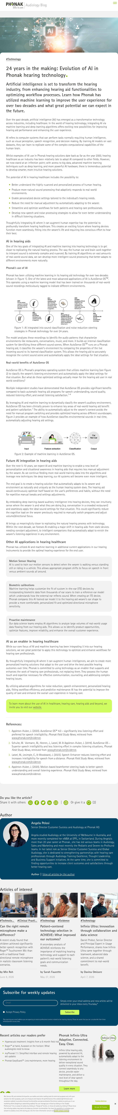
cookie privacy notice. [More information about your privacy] (61, 1111)
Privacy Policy (19, 1012)
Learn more (69, 1089)
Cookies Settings (101, 1101)
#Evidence (64, 921)
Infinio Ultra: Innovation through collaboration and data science (99, 931)
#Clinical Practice (27, 921)
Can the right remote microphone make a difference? (14, 931)
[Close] (115, 1104)
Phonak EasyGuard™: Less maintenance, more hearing (30, 1061)
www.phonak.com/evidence (26, 738)
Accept (7, 1012)
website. (37, 707)
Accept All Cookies (101, 1107)
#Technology (13, 59)
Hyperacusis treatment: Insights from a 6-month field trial (32, 1042)
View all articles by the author (59, 874)
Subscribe (70, 1012)
